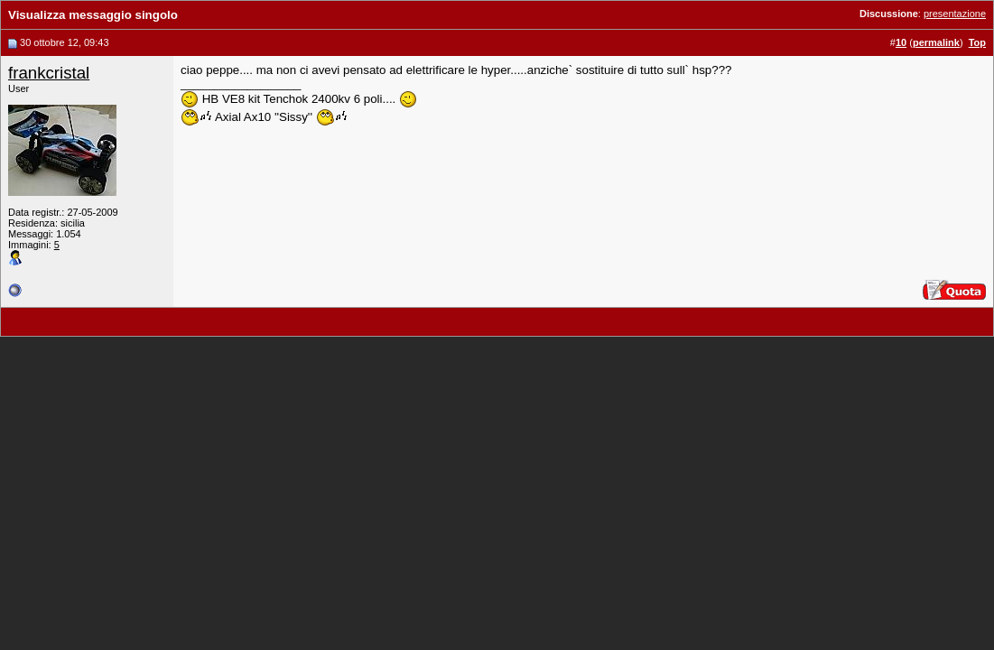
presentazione (955, 13)
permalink (936, 42)
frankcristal (48, 72)
